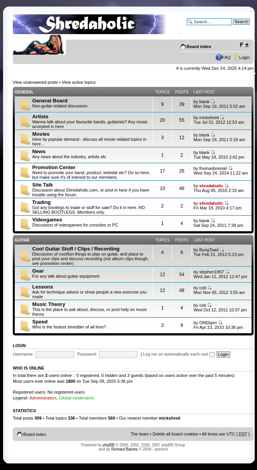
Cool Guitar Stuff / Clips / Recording (76, 249)
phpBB (109, 445)
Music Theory (48, 304)
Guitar (22, 240)
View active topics (79, 82)
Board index (199, 46)
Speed (40, 322)
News (38, 151)
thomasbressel (213, 168)
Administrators (42, 398)
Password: (87, 354)
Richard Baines (124, 449)
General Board (50, 101)
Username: (23, 354)
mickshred (209, 117)
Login (244, 57)
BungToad (209, 249)
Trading (41, 202)
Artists (40, 116)
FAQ (226, 57)
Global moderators (76, 398)
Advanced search (233, 27)
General (24, 92)
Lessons (42, 287)
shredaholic (211, 185)
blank (204, 101)
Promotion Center (53, 167)
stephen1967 (211, 272)
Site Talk (42, 185)
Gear (38, 271)
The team (140, 434)
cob (202, 287)
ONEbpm (208, 322)
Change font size (244, 44)
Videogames (47, 220)
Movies (41, 134)
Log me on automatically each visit (178, 354)
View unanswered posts (35, 82)
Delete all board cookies (175, 434)
